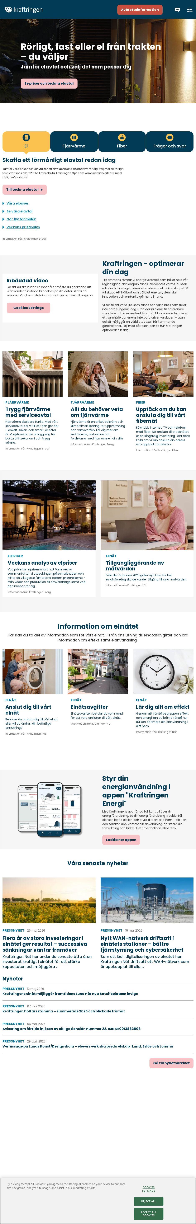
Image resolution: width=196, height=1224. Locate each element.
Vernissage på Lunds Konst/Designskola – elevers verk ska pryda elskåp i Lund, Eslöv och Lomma (88, 1046)
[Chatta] (177, 10)
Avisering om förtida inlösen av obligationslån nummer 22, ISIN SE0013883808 (72, 1028)
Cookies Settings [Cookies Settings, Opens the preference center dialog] (148, 1188)
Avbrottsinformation (140, 9)
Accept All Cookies (149, 1213)
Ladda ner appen (121, 839)
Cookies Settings (28, 307)
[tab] (26, 141)
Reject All (148, 1201)
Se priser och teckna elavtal (49, 83)
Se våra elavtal (19, 211)
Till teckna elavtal (22, 189)
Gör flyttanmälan (21, 219)
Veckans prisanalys (23, 227)
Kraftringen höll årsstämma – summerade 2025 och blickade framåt (64, 1011)
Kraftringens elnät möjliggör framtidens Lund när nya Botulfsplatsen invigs (70, 993)
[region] (98, 1201)
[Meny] (190, 10)
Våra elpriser (17, 203)
